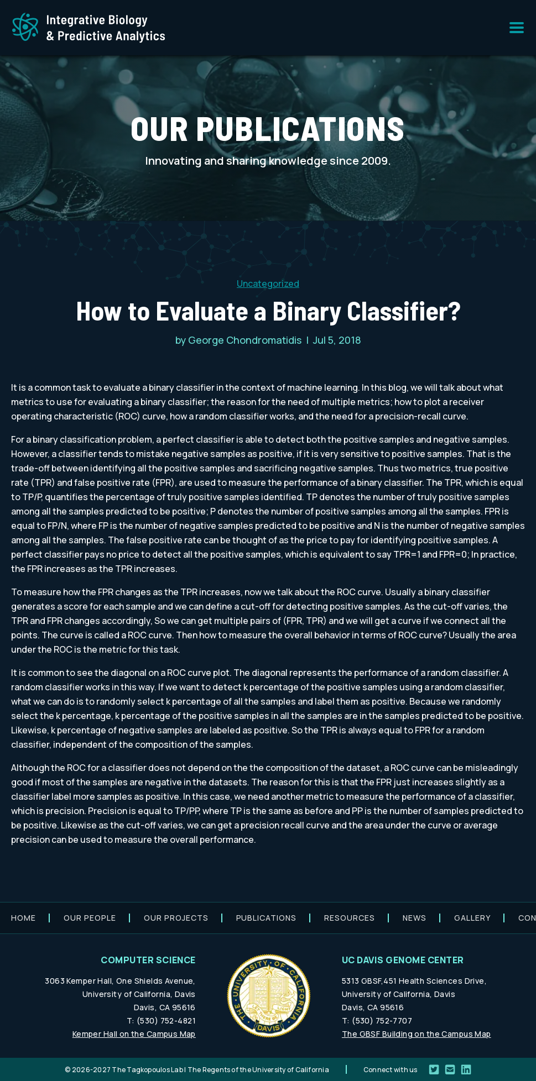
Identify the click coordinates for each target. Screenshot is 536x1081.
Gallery (472, 917)
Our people (90, 917)
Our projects (176, 917)
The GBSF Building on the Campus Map (416, 1033)
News (414, 917)
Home (23, 917)
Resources (349, 917)
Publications (266, 917)
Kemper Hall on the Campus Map (134, 1033)
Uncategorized (268, 283)
